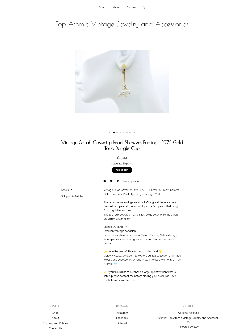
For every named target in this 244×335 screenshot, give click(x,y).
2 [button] (117, 132)
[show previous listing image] (110, 132)
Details (66, 189)
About (116, 7)
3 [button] (120, 132)
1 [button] (114, 132)
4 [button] (123, 132)
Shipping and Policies (55, 323)
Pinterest (122, 323)
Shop (102, 7)
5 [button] (127, 132)
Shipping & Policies (72, 196)
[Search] (144, 8)
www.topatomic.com (121, 255)
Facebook (122, 317)
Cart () (131, 7)
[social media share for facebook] (105, 181)
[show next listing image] (134, 132)
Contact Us (55, 328)
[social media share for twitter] (111, 181)
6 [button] (130, 132)
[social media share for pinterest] (118, 181)
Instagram (122, 312)
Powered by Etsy (188, 326)
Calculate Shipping (122, 163)
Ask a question (131, 181)
